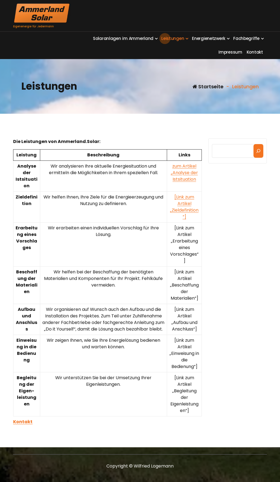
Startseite (207, 86)
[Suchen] (258, 151)
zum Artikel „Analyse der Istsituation (184, 172)
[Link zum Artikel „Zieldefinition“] (184, 207)
